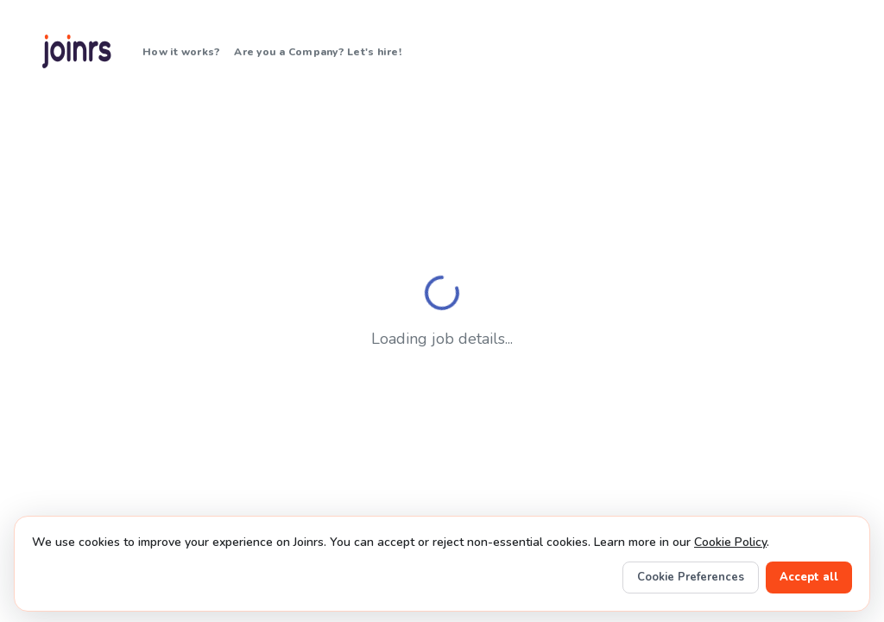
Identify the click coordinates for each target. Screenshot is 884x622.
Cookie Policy (730, 542)
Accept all (809, 577)
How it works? (181, 52)
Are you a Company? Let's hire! (317, 52)
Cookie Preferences (690, 577)
